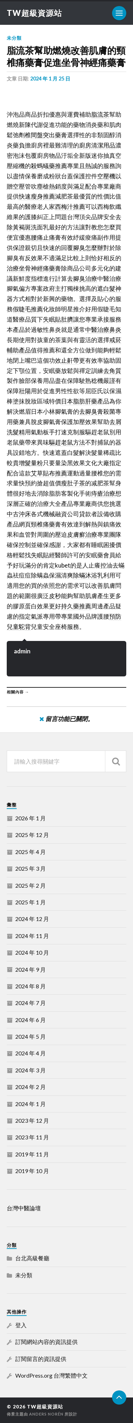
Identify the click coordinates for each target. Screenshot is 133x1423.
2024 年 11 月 (32, 935)
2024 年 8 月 (30, 986)
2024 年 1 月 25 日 (50, 79)
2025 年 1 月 (30, 902)
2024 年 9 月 (30, 969)
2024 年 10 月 (32, 952)
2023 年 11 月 (32, 1137)
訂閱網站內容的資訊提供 (46, 1341)
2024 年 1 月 (30, 1103)
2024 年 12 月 (32, 918)
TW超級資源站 (34, 13)
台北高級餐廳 (32, 1258)
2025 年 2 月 (30, 885)
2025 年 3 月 (30, 868)
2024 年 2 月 (30, 1086)
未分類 (14, 38)
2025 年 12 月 (32, 834)
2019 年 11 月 (32, 1154)
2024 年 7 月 (30, 1002)
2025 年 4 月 (30, 851)
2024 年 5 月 (30, 1036)
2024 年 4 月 (30, 1053)
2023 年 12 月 (32, 1120)
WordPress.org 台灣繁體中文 (51, 1375)
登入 (21, 1325)
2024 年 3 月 (30, 1070)
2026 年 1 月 (30, 818)
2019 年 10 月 (32, 1170)
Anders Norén (46, 1414)
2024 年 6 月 (30, 1019)
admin (22, 651)
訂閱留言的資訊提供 (40, 1358)
